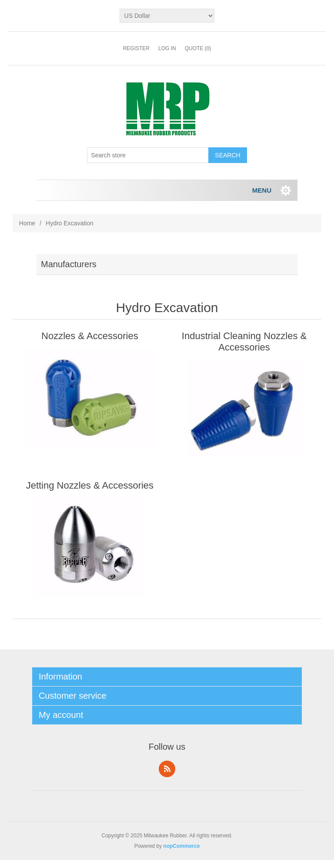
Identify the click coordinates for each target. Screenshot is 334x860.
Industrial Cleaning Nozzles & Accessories (244, 341)
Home (27, 223)
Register (136, 48)
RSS (167, 769)
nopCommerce (181, 846)
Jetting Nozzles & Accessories (90, 485)
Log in (167, 48)
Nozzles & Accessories (89, 335)
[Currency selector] (167, 16)
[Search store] (148, 155)
